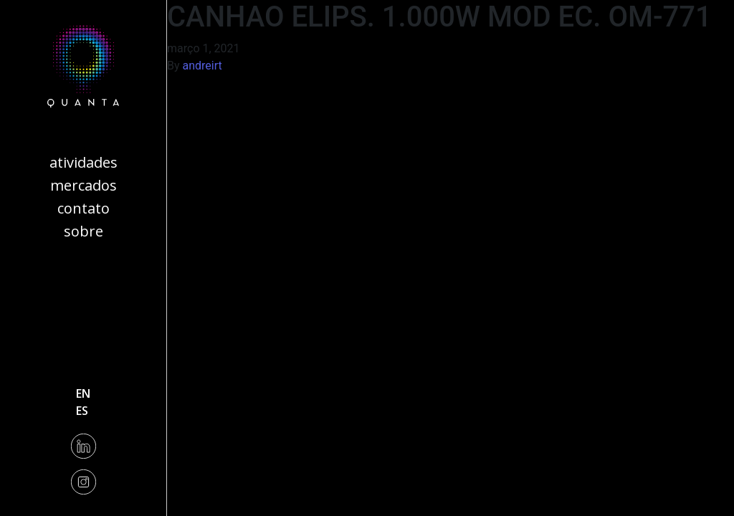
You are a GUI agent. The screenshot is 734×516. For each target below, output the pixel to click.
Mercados (83, 185)
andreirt (202, 65)
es (82, 411)
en (83, 393)
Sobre (83, 231)
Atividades (83, 162)
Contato (83, 208)
